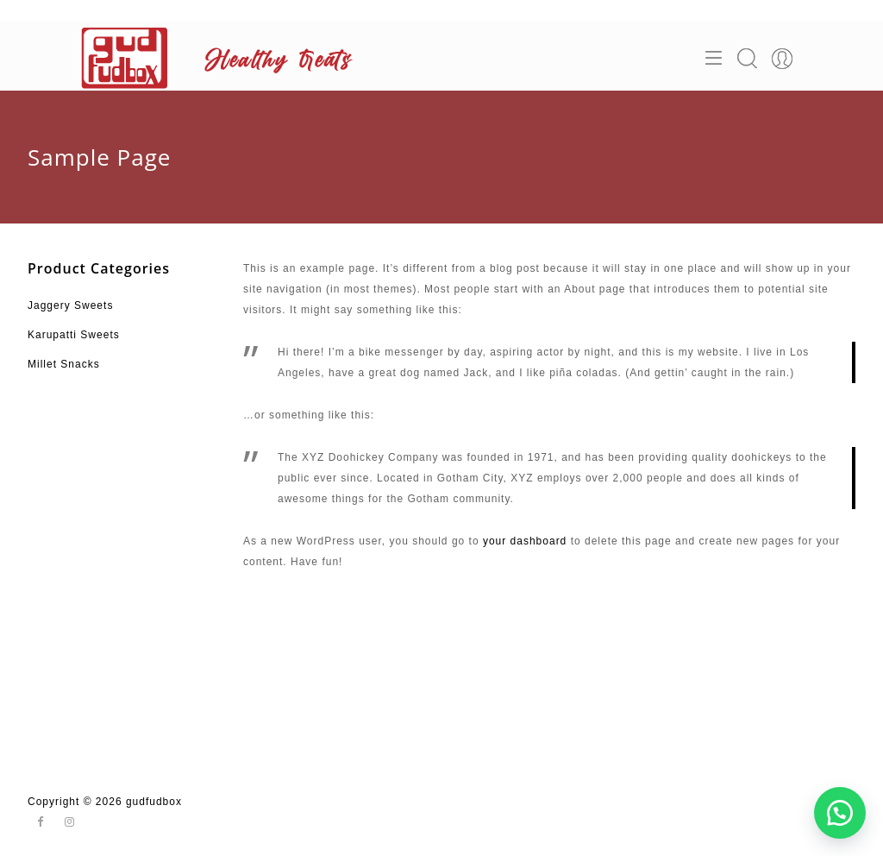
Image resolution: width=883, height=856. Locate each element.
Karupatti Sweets (74, 335)
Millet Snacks (64, 364)
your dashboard (525, 541)
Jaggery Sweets (70, 305)
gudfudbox (154, 802)
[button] (840, 813)
